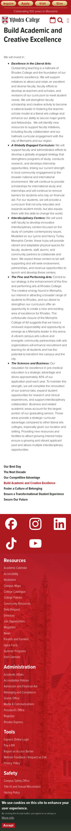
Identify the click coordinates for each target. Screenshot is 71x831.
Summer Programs (15, 651)
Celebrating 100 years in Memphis (36, 11)
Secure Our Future (16, 499)
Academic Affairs (14, 674)
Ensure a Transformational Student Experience (34, 493)
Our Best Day (12, 466)
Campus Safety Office (17, 780)
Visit (42, 3)
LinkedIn (60, 524)
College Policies (13, 597)
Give (59, 3)
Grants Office (12, 698)
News (7, 633)
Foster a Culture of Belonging (23, 488)
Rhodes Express (13, 722)
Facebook (11, 524)
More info (8, 817)
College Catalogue (15, 591)
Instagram (35, 524)
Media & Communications (19, 704)
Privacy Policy (12, 763)
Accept (8, 825)
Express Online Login (16, 739)
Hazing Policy (12, 792)
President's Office (14, 710)
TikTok (11, 543)
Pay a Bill (9, 745)
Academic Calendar (15, 567)
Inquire (8, 3)
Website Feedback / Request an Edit (25, 757)
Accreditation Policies (16, 680)
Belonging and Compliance (20, 692)
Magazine (10, 627)
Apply (25, 3)
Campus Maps (12, 585)
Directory (9, 615)
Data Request (12, 609)
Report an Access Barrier (19, 751)
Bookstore (10, 579)
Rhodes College (21, 20)
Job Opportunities (14, 621)
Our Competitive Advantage (22, 477)
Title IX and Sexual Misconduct (22, 786)
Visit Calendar (12, 656)
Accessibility (11, 573)
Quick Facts (11, 645)
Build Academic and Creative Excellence (29, 483)
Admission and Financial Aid (20, 686)
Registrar (9, 715)
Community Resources (17, 603)
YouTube (35, 543)
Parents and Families (16, 639)
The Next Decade (15, 472)
